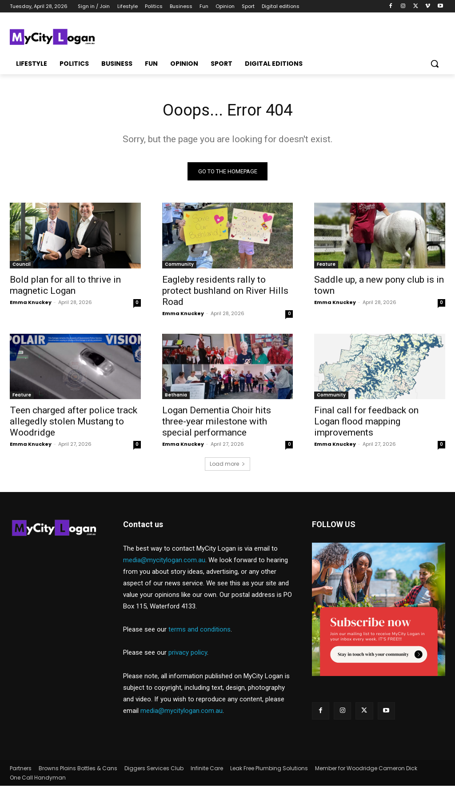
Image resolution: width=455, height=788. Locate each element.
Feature (326, 266)
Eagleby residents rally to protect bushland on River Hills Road (225, 292)
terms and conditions (199, 632)
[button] (434, 63)
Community (179, 266)
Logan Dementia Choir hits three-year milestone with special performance (216, 423)
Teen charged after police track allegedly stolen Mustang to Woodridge (73, 423)
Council (21, 266)
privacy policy (187, 655)
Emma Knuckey (31, 304)
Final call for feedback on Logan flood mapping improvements (366, 423)
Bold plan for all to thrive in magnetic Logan (65, 287)
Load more (227, 466)
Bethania (176, 397)
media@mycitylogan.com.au (164, 562)
